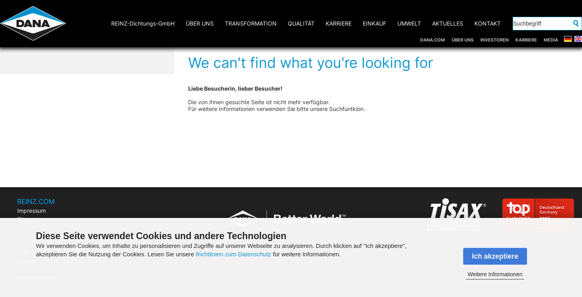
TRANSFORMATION (251, 23)
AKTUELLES (447, 23)
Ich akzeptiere (495, 256)
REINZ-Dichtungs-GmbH (143, 23)
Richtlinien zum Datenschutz (233, 254)
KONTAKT (487, 23)
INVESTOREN (494, 40)
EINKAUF (374, 23)
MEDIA (551, 40)
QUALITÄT (301, 23)
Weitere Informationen (495, 274)
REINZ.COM (36, 202)
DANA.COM (432, 40)
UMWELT (409, 23)
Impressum (31, 210)
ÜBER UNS (463, 40)
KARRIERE (526, 40)
